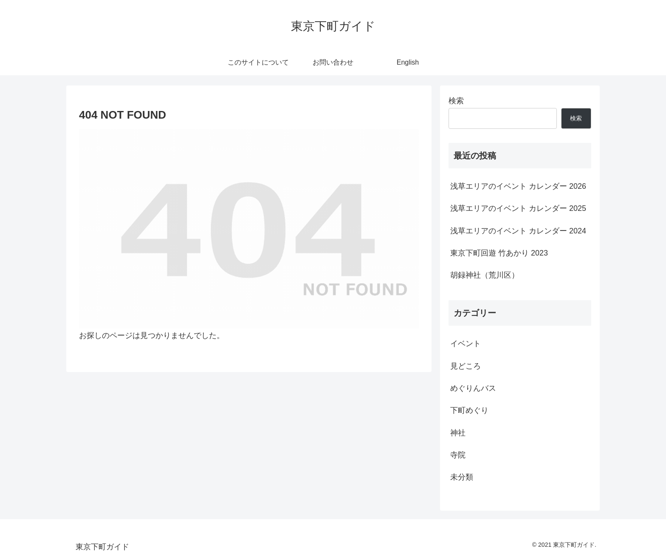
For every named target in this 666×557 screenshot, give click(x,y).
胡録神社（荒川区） (484, 275)
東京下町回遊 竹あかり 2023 (499, 253)
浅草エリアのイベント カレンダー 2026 (518, 186)
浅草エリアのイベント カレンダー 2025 (518, 208)
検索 (456, 101)
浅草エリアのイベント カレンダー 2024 (518, 231)
